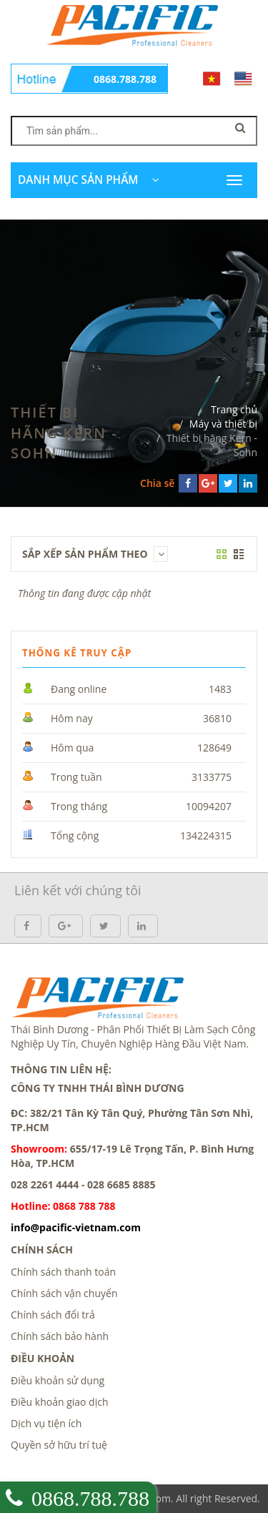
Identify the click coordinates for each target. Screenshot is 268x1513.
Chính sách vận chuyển (64, 1293)
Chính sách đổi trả (53, 1314)
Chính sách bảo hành (60, 1336)
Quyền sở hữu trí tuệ (59, 1445)
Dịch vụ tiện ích (46, 1423)
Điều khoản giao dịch (60, 1402)
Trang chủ (234, 409)
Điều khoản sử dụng (57, 1380)
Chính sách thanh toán (63, 1271)
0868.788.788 (125, 79)
